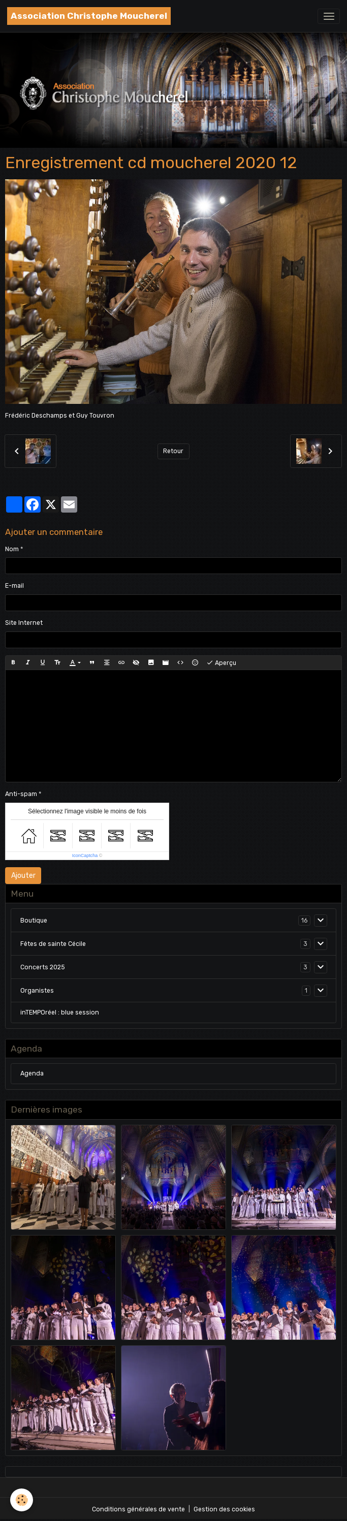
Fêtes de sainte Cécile (53, 943)
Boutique (33, 920)
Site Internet (24, 622)
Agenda (32, 1073)
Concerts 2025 (42, 967)
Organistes (37, 990)
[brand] (89, 16)
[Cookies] (21, 1499)
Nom (12, 549)
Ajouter (23, 875)
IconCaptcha (85, 855)
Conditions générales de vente (138, 1509)
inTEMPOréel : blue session (59, 1012)
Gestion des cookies (224, 1509)
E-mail (14, 585)
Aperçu (221, 663)
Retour (173, 451)
